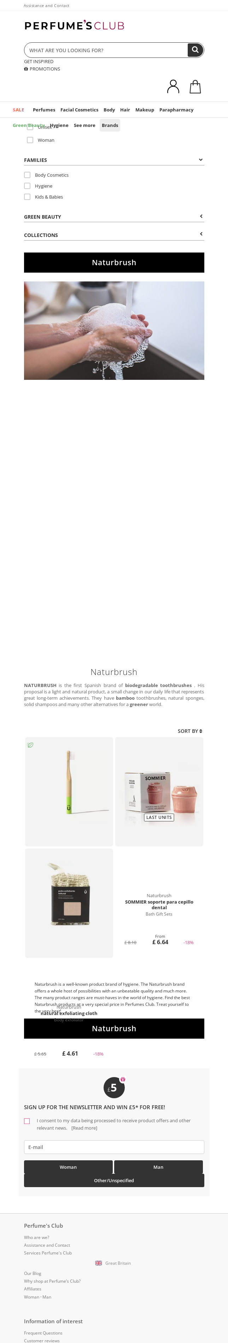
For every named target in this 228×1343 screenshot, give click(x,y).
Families (113, 160)
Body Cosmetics (46, 175)
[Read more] (83, 1128)
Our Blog (32, 1273)
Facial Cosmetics (79, 110)
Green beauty (113, 216)
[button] (114, 1263)
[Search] (195, 50)
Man (158, 1167)
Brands (110, 125)
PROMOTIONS (42, 69)
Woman (40, 140)
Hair (125, 110)
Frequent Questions (43, 1333)
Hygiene (59, 125)
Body (109, 110)
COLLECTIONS (113, 235)
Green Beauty (29, 125)
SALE (18, 110)
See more (84, 125)
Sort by (190, 731)
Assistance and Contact (47, 5)
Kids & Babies (43, 197)
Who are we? (36, 1237)
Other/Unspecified (114, 1180)
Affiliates (32, 1289)
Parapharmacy (176, 110)
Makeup (144, 110)
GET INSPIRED (38, 61)
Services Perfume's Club (48, 1253)
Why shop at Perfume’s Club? (52, 1281)
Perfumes (44, 110)
